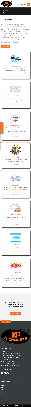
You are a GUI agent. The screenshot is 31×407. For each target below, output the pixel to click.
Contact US (3, 394)
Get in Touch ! (15, 313)
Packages (3, 391)
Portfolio (3, 389)
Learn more (16, 105)
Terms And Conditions (6, 396)
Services (3, 387)
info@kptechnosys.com (13, 365)
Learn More (16, 75)
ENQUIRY (1, 127)
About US (3, 385)
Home (2, 10)
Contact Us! (5, 46)
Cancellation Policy (5, 398)
